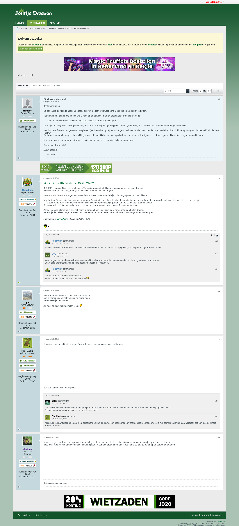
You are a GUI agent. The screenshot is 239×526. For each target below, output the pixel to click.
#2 (219, 179)
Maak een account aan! (30, 48)
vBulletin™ (221, 521)
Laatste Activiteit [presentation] (41, 85)
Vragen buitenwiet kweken (78, 29)
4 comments (54, 235)
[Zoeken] (176, 91)
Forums (19, 23)
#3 (219, 291)
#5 (219, 438)
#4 (219, 339)
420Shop (55, 23)
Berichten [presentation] (23, 85)
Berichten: (26, 131)
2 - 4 (213, 235)
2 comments (54, 395)
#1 (219, 99)
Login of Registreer (215, 2)
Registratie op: (25, 127)
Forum (24, 29)
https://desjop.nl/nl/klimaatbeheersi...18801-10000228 (68, 183)
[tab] (23, 85)
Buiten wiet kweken (37, 29)
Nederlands (41, 515)
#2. (216, 241)
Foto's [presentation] (57, 85)
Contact (205, 515)
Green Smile (24, 515)
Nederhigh (62, 219)
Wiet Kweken (37, 23)
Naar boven (217, 515)
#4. (216, 401)
